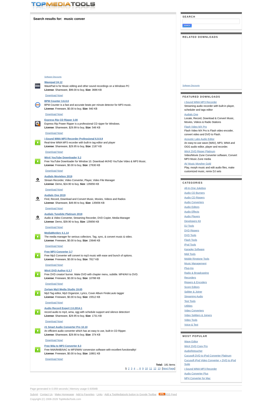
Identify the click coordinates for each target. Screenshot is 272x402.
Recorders (190, 277)
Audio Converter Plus (196, 373)
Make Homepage (64, 394)
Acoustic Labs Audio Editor (199, 139)
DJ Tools (189, 225)
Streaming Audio (193, 296)
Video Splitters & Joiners (198, 315)
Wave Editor (191, 341)
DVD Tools (190, 235)
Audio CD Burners (194, 192)
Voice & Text (191, 324)
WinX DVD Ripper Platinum (199, 151)
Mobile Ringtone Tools (196, 258)
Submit (34, 394)
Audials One (191, 114)
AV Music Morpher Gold (197, 163)
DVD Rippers (191, 230)
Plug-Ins (189, 268)
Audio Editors (191, 207)
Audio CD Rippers (194, 197)
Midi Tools (190, 254)
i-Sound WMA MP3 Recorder (200, 102)
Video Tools (190, 320)
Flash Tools (190, 239)
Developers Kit (192, 221)
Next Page (168, 368)
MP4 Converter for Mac (197, 378)
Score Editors (192, 287)
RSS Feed (168, 394)
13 (159, 368)
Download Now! (54, 95)
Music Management (195, 263)
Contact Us (46, 394)
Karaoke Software (194, 249)
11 (150, 368)
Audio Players (192, 216)
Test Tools (190, 301)
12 (154, 368)
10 (146, 368)
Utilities (188, 305)
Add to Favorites (85, 394)
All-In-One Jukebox (195, 188)
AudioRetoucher (193, 350)
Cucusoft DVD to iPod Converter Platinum (207, 355)
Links (99, 394)
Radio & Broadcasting (196, 272)
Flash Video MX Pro (195, 126)
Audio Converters (194, 202)
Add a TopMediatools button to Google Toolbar (130, 394)
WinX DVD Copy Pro (196, 346)
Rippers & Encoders (195, 282)
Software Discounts (53, 77)
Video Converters (194, 310)
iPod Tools (190, 244)
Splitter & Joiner (193, 291)
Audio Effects (191, 211)
